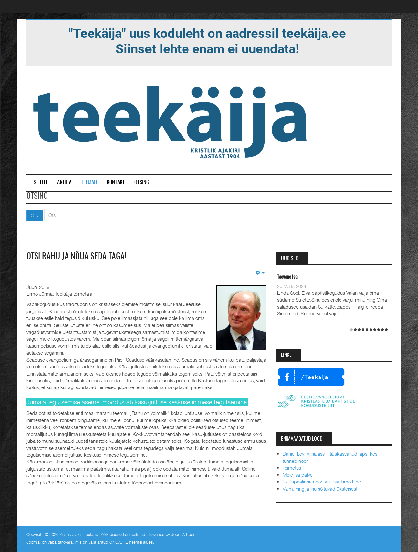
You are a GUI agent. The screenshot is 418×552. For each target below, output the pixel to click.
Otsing (141, 182)
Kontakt (116, 182)
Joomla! (33, 542)
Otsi (35, 215)
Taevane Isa (287, 277)
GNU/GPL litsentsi (125, 542)
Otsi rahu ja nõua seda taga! (76, 256)
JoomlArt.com (184, 534)
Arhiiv (64, 182)
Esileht (39, 182)
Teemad (89, 182)
